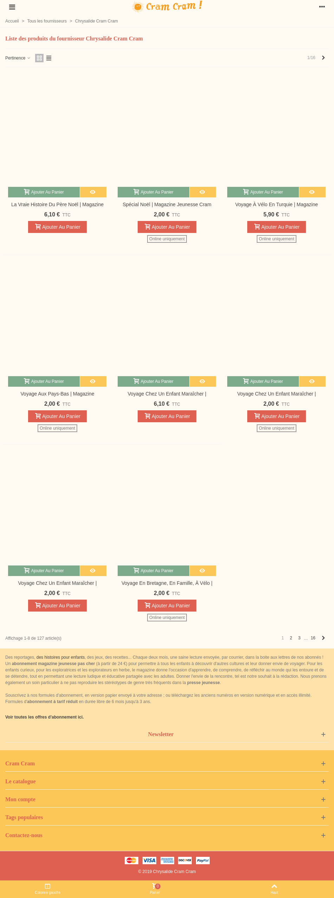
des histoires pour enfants (61, 657)
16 (313, 637)
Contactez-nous (23, 835)
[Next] (323, 58)
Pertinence (18, 58)
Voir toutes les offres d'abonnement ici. (44, 717)
